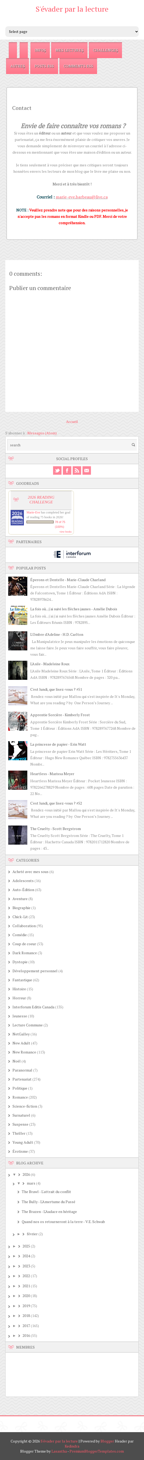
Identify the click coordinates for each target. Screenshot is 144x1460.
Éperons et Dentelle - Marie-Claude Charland (68, 579)
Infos (40, 50)
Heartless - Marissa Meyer (52, 773)
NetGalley (21, 1033)
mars (31, 1183)
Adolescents (23, 880)
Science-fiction (24, 1106)
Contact (22, 107)
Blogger (107, 1441)
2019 (26, 1305)
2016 (26, 1335)
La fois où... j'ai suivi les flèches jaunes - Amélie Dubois (73, 608)
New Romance (24, 1052)
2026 (26, 1174)
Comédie (19, 934)
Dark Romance (24, 952)
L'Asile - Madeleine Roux (49, 663)
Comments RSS (78, 65)
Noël (16, 1061)
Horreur (19, 997)
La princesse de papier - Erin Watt (58, 744)
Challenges (105, 50)
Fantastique (22, 979)
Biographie (21, 907)
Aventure (20, 898)
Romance (20, 1097)
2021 (26, 1285)
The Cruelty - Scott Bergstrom (55, 828)
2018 (26, 1315)
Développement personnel (35, 970)
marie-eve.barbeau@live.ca (82, 197)
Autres (17, 65)
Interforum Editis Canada (33, 1006)
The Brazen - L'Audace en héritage (49, 1211)
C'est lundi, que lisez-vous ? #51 (56, 689)
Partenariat (22, 1079)
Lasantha (59, 1451)
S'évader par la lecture (72, 9)
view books (65, 531)
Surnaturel (21, 1115)
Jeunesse (19, 1015)
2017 (26, 1325)
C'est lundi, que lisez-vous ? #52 (56, 803)
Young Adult (22, 1142)
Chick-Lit (20, 916)
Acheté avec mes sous (30, 871)
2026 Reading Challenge (41, 499)
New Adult (21, 1043)
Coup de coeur (24, 943)
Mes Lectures (69, 50)
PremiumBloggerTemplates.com (96, 1451)
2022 (26, 1275)
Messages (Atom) (42, 432)
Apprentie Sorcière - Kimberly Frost (60, 714)
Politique (19, 1088)
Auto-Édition (23, 889)
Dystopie (20, 961)
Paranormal (22, 1070)
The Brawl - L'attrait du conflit (46, 1191)
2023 (26, 1265)
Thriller (18, 1133)
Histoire (19, 988)
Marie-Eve (33, 512)
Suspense (20, 1124)
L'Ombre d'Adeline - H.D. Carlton (56, 634)
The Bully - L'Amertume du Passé (48, 1201)
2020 (26, 1295)
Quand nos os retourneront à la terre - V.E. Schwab (63, 1221)
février (32, 1233)
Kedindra (72, 1446)
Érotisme (20, 1151)
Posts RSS (44, 65)
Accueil (72, 421)
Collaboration (24, 925)
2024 (26, 1255)
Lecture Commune (27, 1024)
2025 (26, 1246)
